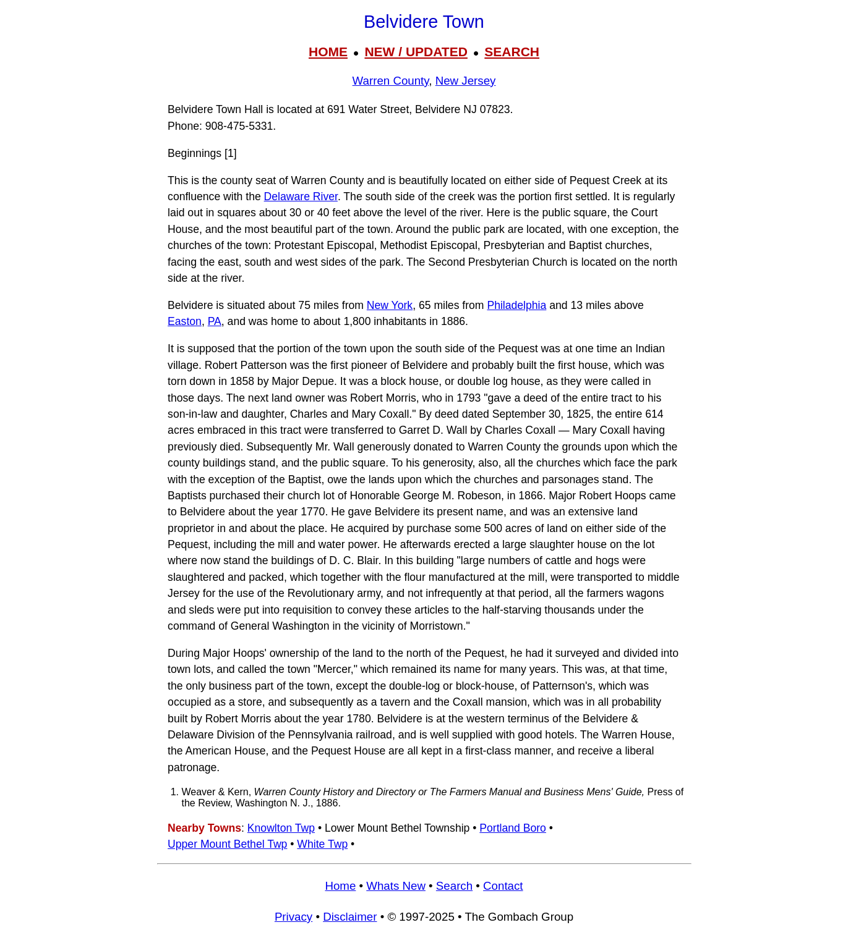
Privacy (293, 916)
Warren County (391, 80)
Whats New (396, 885)
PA (214, 321)
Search (454, 885)
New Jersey (465, 80)
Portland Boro (512, 828)
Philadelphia (516, 305)
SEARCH (511, 51)
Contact (503, 885)
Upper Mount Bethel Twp (227, 844)
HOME (328, 51)
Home (340, 885)
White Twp (322, 844)
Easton (185, 321)
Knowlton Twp (281, 828)
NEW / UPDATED (415, 51)
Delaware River (301, 196)
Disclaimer (350, 916)
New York (390, 305)
